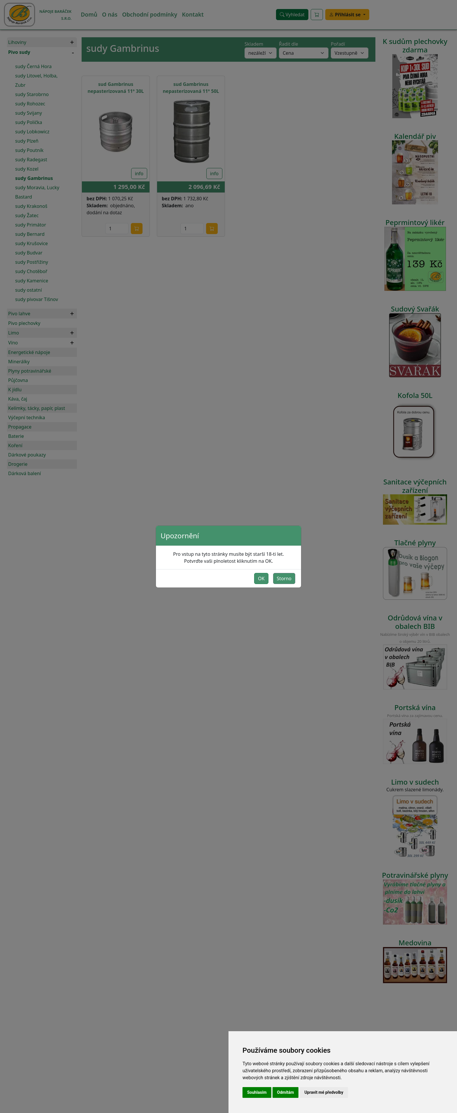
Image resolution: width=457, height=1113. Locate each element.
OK (261, 578)
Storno (284, 578)
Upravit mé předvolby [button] (323, 1092)
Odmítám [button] (285, 1092)
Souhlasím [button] (257, 1092)
